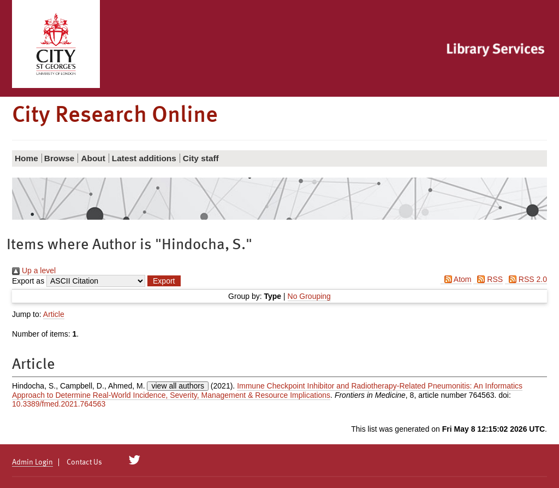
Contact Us (84, 462)
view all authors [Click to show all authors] (177, 385)
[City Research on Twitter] (134, 460)
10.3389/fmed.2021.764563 (58, 403)
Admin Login (32, 462)
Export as (28, 281)
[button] (163, 280)
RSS (488, 279)
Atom (456, 279)
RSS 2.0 (526, 279)
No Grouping (309, 296)
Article (53, 314)
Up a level (34, 270)
